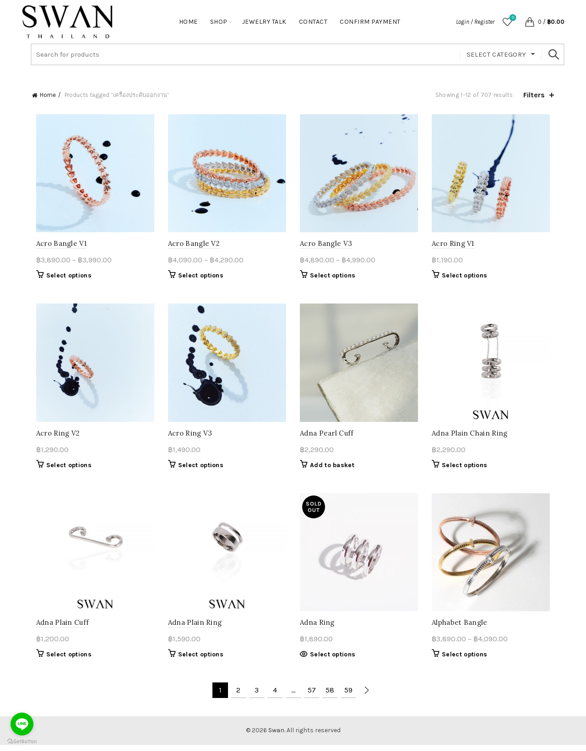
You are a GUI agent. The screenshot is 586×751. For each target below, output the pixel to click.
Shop (219, 22)
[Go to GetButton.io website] (22, 742)
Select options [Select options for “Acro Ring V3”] (199, 469)
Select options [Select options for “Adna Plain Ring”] (199, 660)
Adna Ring (317, 628)
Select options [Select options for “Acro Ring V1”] (466, 277)
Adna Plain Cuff (58, 628)
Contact (313, 22)
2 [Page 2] (238, 696)
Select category (496, 54)
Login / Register (475, 21)
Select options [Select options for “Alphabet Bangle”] (466, 660)
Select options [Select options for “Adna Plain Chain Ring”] (466, 469)
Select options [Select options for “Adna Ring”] (332, 660)
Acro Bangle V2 (192, 245)
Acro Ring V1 (455, 245)
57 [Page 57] (312, 696)
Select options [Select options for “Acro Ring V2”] (64, 469)
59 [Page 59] (348, 696)
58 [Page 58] (330, 696)
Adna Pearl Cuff (327, 436)
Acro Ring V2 (54, 436)
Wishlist (512, 18)
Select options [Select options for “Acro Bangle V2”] (199, 277)
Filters (534, 95)
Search (553, 54)
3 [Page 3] (257, 696)
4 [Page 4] (275, 696)
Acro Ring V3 (188, 436)
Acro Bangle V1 (57, 245)
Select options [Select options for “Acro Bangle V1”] (64, 277)
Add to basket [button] (332, 469)
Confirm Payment (370, 22)
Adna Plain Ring (193, 628)
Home (188, 22)
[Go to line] (22, 724)
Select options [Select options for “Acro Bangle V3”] (332, 277)
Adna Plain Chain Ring (472, 436)
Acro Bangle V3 (326, 245)
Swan (276, 736)
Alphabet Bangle (462, 628)
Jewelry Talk (264, 22)
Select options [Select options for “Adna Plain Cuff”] (64, 660)
